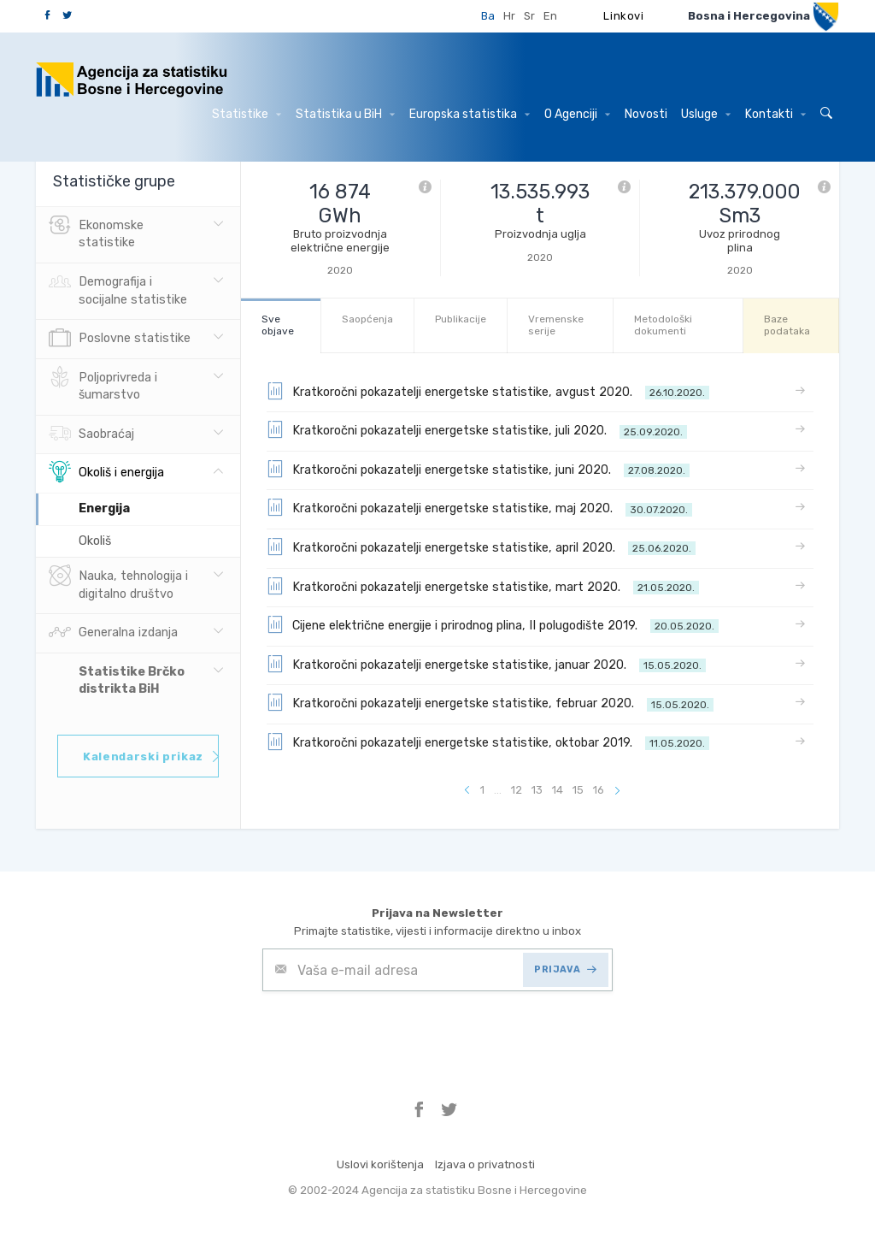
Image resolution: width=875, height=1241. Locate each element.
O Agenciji (577, 114)
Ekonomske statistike (96, 233)
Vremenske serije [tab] (556, 324)
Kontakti (775, 114)
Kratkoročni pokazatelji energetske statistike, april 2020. (481, 546)
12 (516, 789)
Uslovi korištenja (380, 1164)
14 (557, 789)
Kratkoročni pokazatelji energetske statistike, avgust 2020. (488, 390)
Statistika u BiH (345, 114)
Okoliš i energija (106, 473)
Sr (529, 15)
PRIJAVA (565, 969)
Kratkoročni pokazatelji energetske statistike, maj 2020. (479, 507)
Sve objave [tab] (277, 324)
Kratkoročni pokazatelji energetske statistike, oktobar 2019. (488, 741)
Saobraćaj (91, 434)
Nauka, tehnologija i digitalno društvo (118, 583)
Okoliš (95, 541)
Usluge (706, 114)
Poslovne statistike (120, 339)
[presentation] (392, 1033)
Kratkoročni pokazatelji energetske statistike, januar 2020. (486, 663)
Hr (509, 15)
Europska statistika (469, 114)
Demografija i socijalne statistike (118, 289)
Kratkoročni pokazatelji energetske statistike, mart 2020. (483, 585)
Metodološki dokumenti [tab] (663, 324)
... (498, 789)
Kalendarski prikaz (151, 756)
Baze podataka (787, 324)
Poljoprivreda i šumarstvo (103, 385)
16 (598, 789)
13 (537, 789)
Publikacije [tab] (460, 319)
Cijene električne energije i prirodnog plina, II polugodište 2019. (493, 624)
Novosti (646, 114)
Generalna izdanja (113, 633)
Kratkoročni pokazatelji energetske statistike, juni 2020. (478, 468)
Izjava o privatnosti (485, 1164)
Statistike (246, 114)
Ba (488, 15)
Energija (104, 508)
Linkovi (623, 15)
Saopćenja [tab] (367, 319)
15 (578, 789)
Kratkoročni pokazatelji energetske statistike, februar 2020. (490, 702)
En (550, 15)
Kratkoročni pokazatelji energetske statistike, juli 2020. (477, 429)
